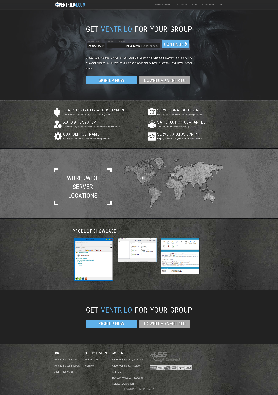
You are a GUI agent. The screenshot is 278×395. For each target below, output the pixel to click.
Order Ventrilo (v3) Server (126, 365)
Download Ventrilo (162, 5)
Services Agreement (123, 383)
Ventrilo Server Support (67, 365)
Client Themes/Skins (65, 371)
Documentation (208, 5)
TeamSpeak (91, 359)
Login (221, 5)
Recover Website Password (127, 377)
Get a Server (181, 5)
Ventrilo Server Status (66, 359)
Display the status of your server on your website (180, 139)
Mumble (89, 365)
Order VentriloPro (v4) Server (128, 359)
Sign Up (116, 371)
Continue (174, 44)
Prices (194, 5)
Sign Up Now (111, 80)
